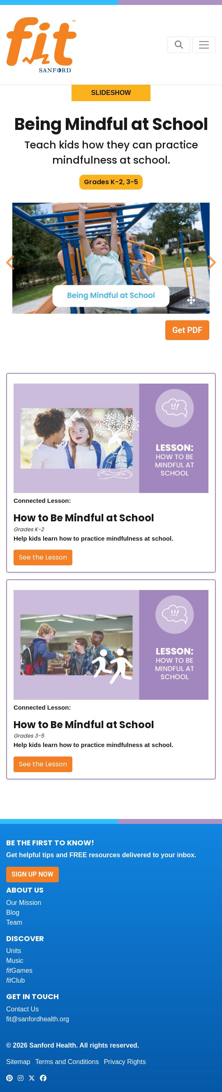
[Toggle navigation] (203, 45)
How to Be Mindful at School (84, 518)
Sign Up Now (32, 874)
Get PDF (187, 330)
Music (14, 960)
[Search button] (178, 45)
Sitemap (18, 1061)
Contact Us (22, 1009)
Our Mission (23, 902)
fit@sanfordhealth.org (37, 1019)
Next (210, 258)
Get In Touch (32, 996)
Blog (12, 912)
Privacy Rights (125, 1061)
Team (14, 922)
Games (19, 970)
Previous (10, 258)
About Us (25, 890)
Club (15, 980)
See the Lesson (43, 557)
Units (13, 950)
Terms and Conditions (67, 1061)
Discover (25, 938)
